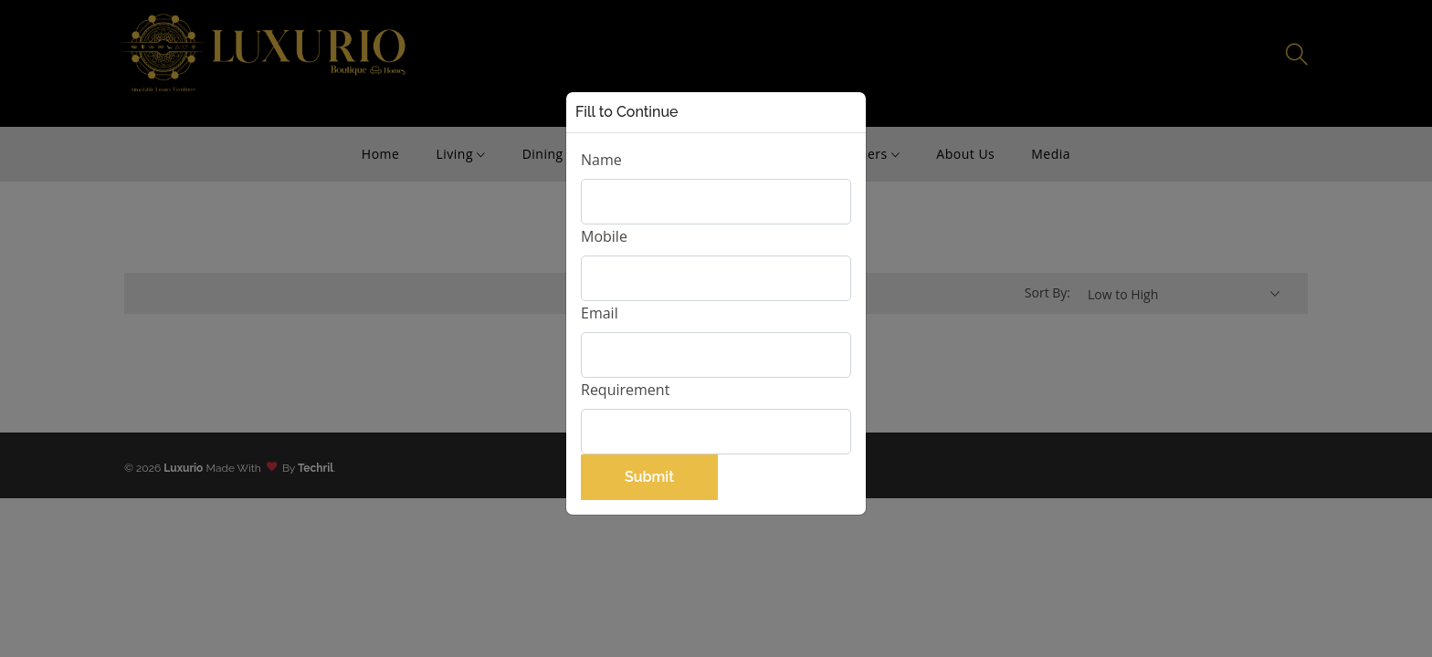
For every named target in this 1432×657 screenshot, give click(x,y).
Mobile (604, 236)
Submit (649, 476)
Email (599, 313)
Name (601, 160)
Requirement (625, 390)
